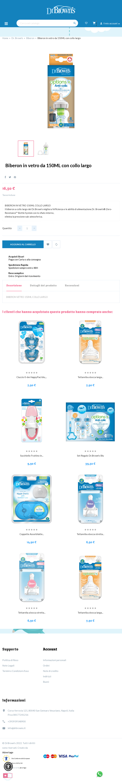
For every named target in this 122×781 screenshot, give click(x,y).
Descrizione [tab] (14, 285)
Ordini (46, 665)
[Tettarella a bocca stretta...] (90, 498)
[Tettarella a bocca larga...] (90, 341)
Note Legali (8, 665)
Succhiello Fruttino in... (31, 455)
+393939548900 (17, 721)
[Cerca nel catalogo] (47, 23)
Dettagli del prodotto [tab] (43, 285)
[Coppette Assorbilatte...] (32, 498)
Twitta (10, 177)
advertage (23, 768)
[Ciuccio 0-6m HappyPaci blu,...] (32, 341)
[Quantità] (27, 228)
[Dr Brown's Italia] (61, 9)
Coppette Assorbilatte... (32, 534)
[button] (8, 766)
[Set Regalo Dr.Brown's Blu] (90, 420)
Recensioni (72, 285)
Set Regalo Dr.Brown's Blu (90, 455)
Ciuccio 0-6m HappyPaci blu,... (31, 377)
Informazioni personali (54, 660)
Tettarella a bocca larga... (90, 377)
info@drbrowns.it (17, 728)
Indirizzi (47, 676)
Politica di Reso (10, 660)
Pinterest (15, 177)
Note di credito (50, 671)
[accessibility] (6, 758)
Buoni (46, 681)
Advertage (7, 752)
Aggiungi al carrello (23, 244)
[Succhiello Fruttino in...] (32, 420)
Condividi (5, 177)
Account (50, 649)
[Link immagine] (26, 148)
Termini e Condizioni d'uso (15, 671)
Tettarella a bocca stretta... (90, 534)
